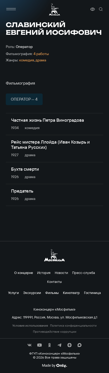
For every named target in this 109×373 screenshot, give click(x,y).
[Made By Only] (54, 366)
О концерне (23, 273)
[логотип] (54, 9)
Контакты (54, 281)
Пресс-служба (83, 273)
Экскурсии (32, 293)
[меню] (11, 9)
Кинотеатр (71, 293)
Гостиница (92, 293)
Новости (61, 273)
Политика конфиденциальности (73, 325)
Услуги (13, 293)
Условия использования (30, 325)
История (44, 273)
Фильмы (52, 293)
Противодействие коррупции (54, 331)
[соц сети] (29, 345)
